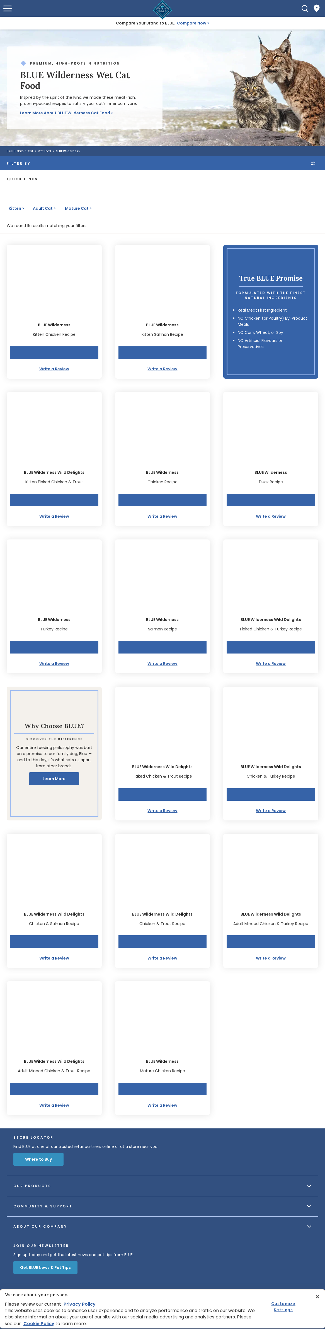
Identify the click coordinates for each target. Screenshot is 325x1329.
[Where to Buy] (317, 8)
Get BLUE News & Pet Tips (45, 1267)
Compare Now (191, 23)
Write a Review (54, 369)
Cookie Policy (38, 1323)
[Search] (305, 8)
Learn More (54, 778)
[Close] (317, 1297)
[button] (7, 8)
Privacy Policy (80, 1304)
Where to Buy (38, 1159)
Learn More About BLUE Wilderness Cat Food (65, 113)
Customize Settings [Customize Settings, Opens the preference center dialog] (283, 1306)
